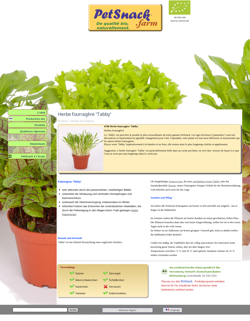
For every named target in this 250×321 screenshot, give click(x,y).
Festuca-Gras (175, 181)
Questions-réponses (32, 131)
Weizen (172, 185)
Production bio (35, 118)
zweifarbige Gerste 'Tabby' (207, 181)
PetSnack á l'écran (33, 156)
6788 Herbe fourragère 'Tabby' (121, 126)
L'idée (41, 112)
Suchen (73, 309)
